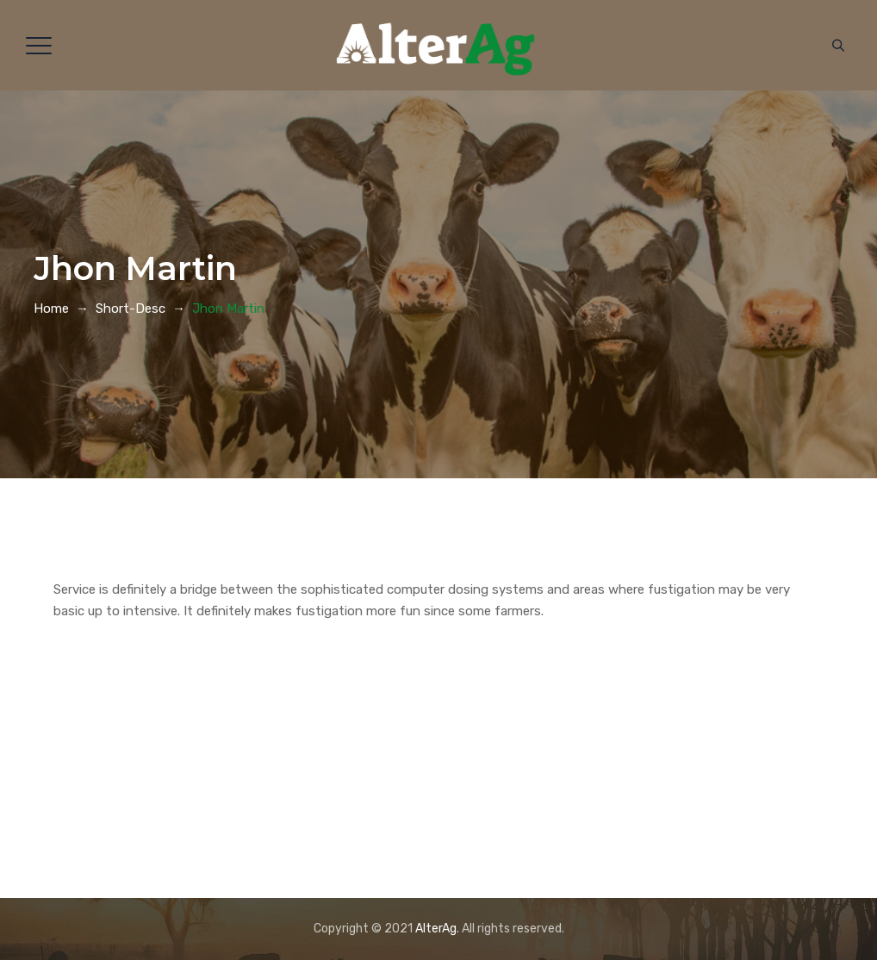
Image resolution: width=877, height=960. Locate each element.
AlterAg (436, 928)
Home (51, 308)
